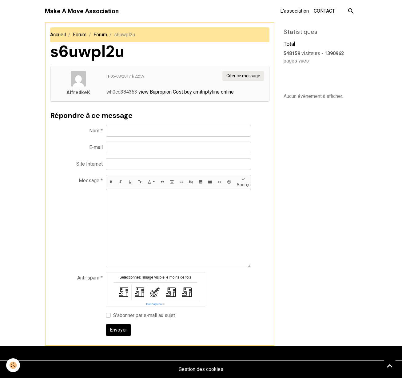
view (143, 92)
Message (89, 180)
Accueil (58, 35)
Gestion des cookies (201, 369)
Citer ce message (243, 75)
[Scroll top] (389, 365)
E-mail (96, 147)
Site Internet (89, 164)
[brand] (82, 11)
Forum (79, 35)
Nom (94, 131)
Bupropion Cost (166, 92)
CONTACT (324, 11)
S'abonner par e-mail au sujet (144, 315)
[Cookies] (13, 365)
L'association (294, 11)
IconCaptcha (154, 304)
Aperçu (244, 182)
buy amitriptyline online (209, 92)
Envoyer (118, 330)
